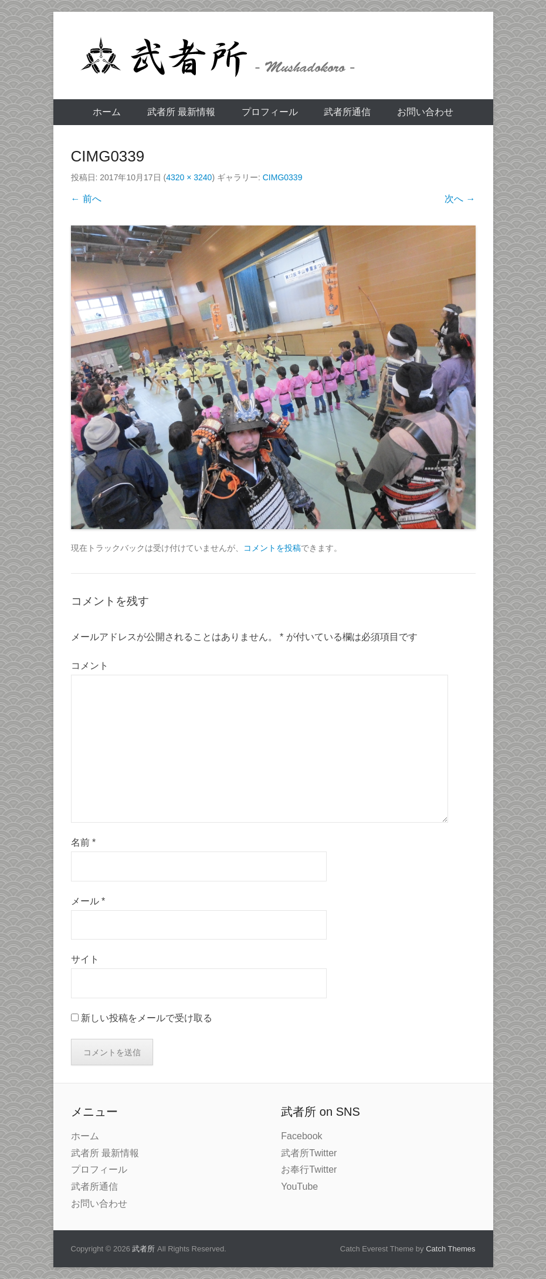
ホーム (107, 112)
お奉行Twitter (309, 1169)
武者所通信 (347, 112)
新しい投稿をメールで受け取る (146, 1018)
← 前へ (86, 199)
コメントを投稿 (272, 548)
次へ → (460, 199)
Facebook (301, 1136)
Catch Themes (450, 1248)
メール (88, 901)
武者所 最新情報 (181, 112)
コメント (89, 666)
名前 (83, 842)
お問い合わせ (425, 112)
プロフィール (270, 112)
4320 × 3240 (189, 177)
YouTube (299, 1187)
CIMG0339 (283, 177)
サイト (85, 959)
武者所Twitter (309, 1153)
